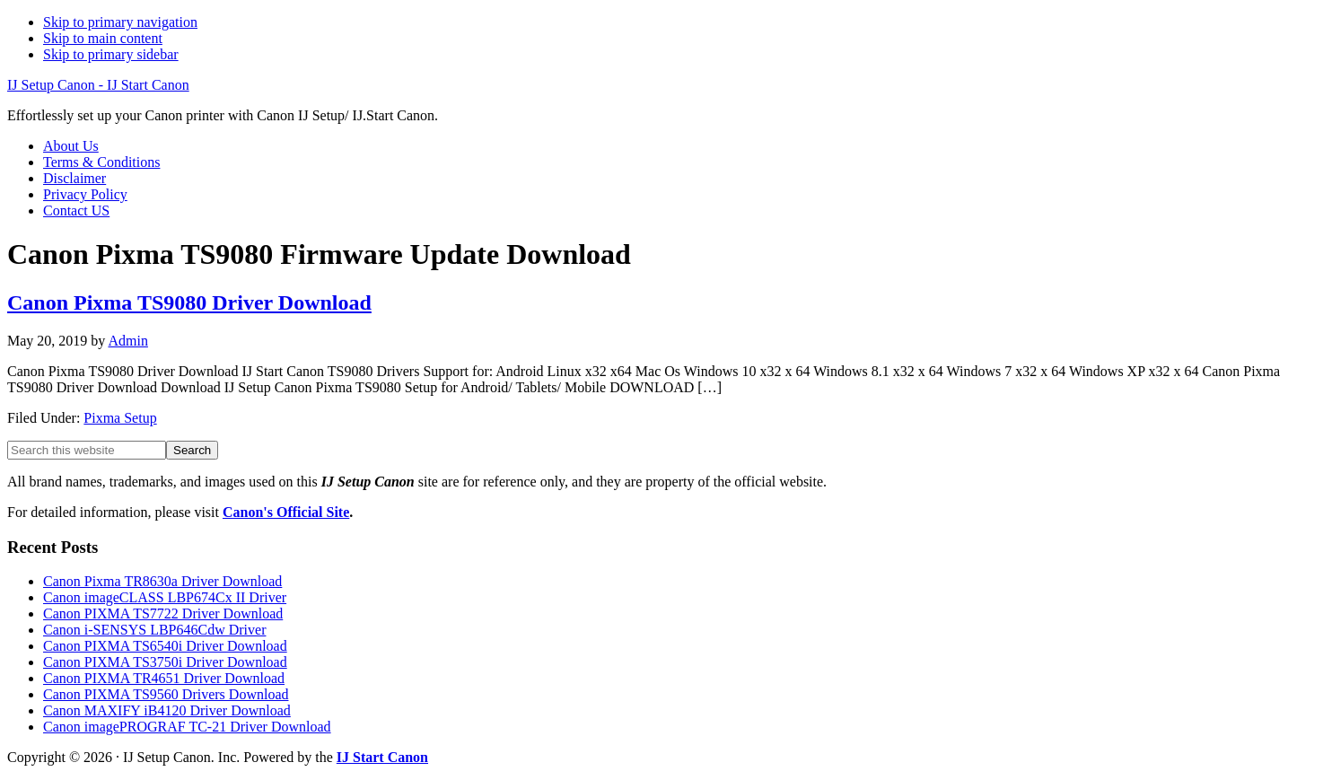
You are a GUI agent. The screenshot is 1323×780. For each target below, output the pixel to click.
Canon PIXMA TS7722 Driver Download (163, 613)
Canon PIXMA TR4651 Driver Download (164, 678)
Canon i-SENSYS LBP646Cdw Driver (154, 629)
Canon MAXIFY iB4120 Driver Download (167, 710)
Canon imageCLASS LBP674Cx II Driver (164, 597)
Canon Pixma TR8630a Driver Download (162, 581)
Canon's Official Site (286, 512)
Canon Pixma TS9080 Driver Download (189, 302)
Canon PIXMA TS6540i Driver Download (165, 645)
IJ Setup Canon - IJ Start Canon (98, 84)
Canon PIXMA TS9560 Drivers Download (165, 694)
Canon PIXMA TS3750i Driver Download (165, 662)
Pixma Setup (119, 417)
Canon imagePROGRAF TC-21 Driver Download (187, 726)
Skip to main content (102, 38)
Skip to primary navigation (120, 22)
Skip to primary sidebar (111, 54)
